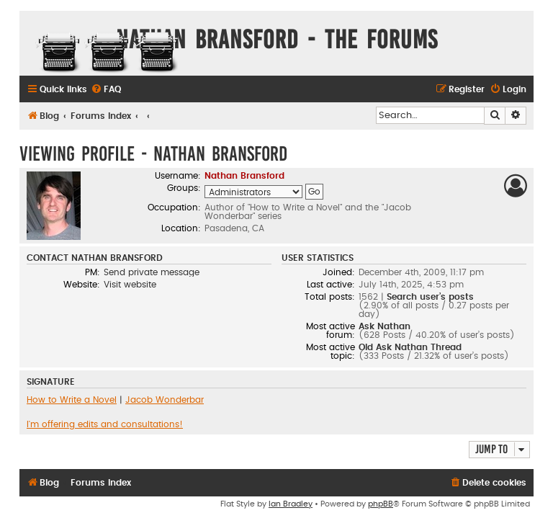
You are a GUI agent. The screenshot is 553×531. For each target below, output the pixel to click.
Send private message (151, 272)
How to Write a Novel (72, 400)
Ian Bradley (291, 504)
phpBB (380, 504)
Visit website (130, 284)
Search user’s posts (430, 297)
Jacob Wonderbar (164, 400)
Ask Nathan (384, 326)
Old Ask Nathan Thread (410, 347)
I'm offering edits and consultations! (105, 424)
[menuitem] (106, 89)
